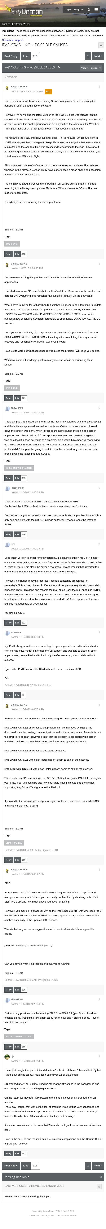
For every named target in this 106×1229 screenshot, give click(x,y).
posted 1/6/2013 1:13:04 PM (27, 91)
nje (12, 1056)
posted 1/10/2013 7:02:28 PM (27, 548)
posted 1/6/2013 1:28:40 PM (27, 268)
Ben (13, 544)
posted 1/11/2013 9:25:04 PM (27, 1004)
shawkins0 (17, 407)
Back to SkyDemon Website (17, 24)
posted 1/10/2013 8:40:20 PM (27, 637)
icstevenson (17, 487)
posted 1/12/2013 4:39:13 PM (27, 1061)
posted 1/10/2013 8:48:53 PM (27, 709)
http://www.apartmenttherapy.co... (31, 945)
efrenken (16, 632)
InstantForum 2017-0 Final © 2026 (58, 1211)
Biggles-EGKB (19, 86)
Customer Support (12, 40)
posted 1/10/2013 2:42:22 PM (27, 412)
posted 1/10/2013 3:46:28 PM (27, 492)
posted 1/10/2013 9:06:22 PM (27, 874)
